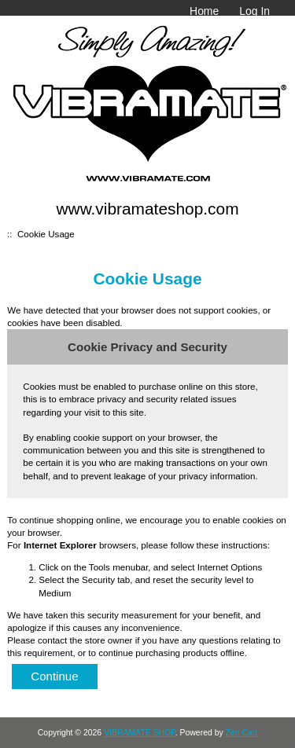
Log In (254, 11)
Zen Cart (242, 732)
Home (204, 11)
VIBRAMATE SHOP (139, 732)
